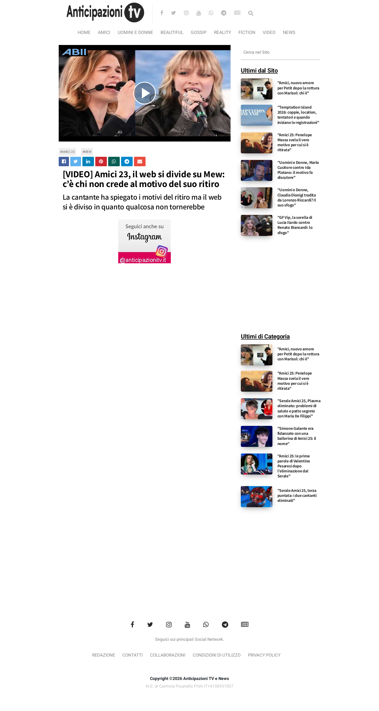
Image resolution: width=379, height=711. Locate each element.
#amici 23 (67, 151)
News (289, 32)
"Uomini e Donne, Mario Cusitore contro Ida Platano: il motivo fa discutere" (298, 170)
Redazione (101, 655)
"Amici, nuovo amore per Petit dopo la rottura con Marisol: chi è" (298, 87)
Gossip (199, 32)
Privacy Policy (267, 655)
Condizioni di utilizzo (217, 655)
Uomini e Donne (135, 32)
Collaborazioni (166, 655)
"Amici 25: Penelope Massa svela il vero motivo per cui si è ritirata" (294, 142)
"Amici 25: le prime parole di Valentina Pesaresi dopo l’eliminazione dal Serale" (293, 466)
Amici (104, 32)
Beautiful (172, 32)
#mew (87, 151)
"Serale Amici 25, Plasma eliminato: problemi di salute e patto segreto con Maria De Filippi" (299, 408)
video (269, 32)
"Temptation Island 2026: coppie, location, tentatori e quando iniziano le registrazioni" (298, 114)
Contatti (130, 655)
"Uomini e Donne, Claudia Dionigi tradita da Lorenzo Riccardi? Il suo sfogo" (296, 197)
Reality (222, 32)
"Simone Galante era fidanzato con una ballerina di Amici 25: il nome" (296, 436)
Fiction (246, 32)
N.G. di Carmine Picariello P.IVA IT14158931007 (189, 687)
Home (84, 32)
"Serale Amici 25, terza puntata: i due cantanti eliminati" (297, 495)
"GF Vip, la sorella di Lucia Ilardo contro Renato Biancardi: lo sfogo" (295, 225)
